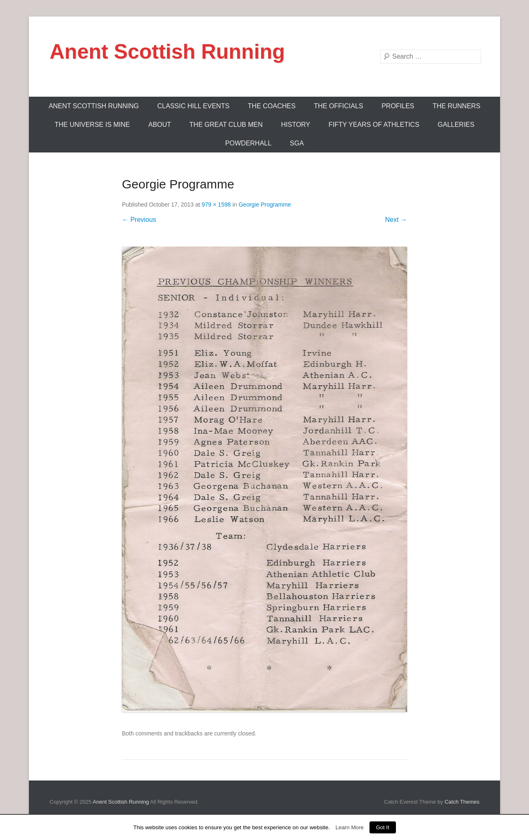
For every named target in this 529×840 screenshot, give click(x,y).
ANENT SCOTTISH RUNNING (94, 105)
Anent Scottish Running (167, 51)
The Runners (457, 105)
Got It (382, 827)
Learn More (350, 827)
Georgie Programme (264, 204)
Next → (396, 219)
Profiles (397, 105)
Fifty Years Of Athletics (374, 124)
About (159, 124)
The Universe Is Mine (92, 124)
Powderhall (248, 143)
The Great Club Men (225, 124)
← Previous (139, 219)
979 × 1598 (216, 204)
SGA (297, 143)
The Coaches (272, 105)
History (295, 124)
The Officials (338, 105)
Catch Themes (462, 802)
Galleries (456, 124)
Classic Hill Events (193, 105)
